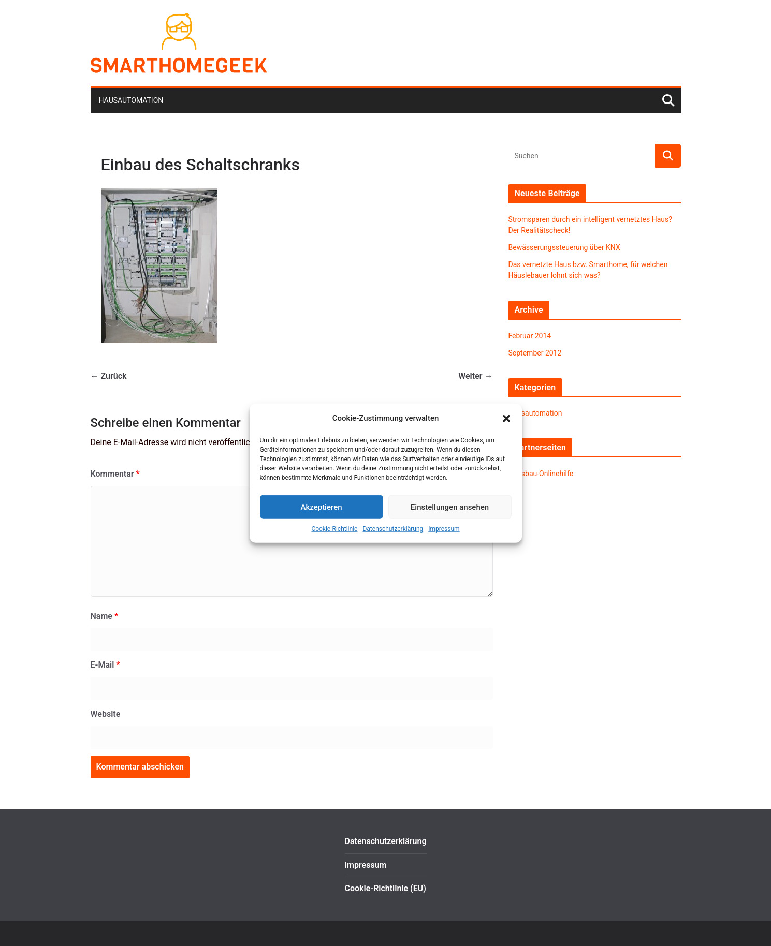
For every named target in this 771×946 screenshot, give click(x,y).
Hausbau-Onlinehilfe (541, 473)
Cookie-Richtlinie (334, 529)
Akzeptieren (321, 506)
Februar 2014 (529, 336)
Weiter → (475, 376)
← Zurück (109, 376)
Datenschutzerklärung (392, 529)
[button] (506, 418)
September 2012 (535, 353)
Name (105, 616)
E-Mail (105, 665)
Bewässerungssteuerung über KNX (564, 247)
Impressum (443, 529)
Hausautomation (131, 100)
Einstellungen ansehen (450, 506)
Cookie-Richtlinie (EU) (385, 888)
